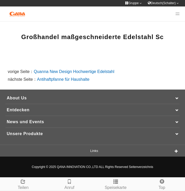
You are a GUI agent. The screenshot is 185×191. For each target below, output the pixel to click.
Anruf (69, 184)
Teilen (23, 184)
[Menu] (177, 13)
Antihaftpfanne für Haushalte (63, 79)
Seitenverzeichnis (141, 167)
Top (162, 184)
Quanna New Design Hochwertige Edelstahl (74, 71)
